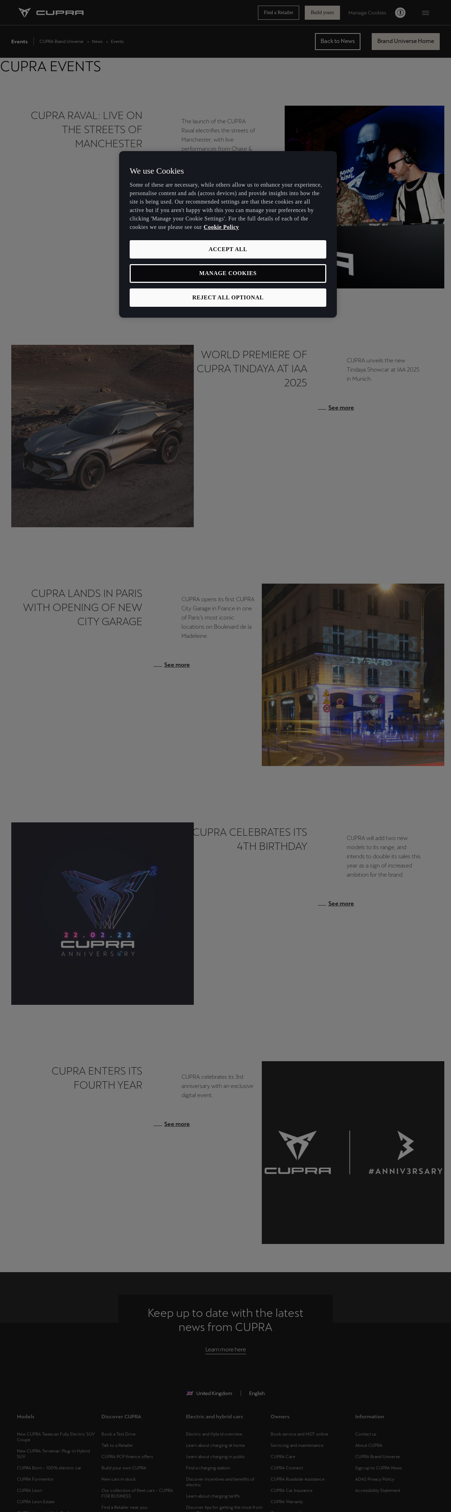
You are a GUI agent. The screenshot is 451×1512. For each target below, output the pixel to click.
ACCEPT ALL (228, 249)
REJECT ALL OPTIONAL (228, 297)
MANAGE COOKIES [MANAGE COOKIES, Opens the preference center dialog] (228, 273)
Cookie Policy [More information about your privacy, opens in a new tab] (221, 227)
